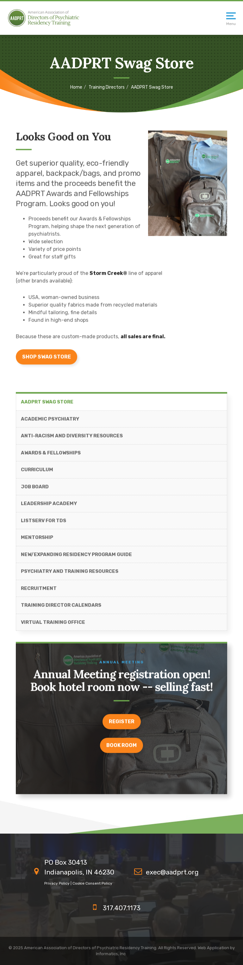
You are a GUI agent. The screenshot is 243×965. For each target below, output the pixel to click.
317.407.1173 (121, 908)
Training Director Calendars (61, 608)
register (121, 724)
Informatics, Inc (111, 953)
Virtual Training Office (53, 625)
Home (76, 87)
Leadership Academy (49, 506)
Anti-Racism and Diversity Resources (72, 438)
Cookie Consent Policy (92, 883)
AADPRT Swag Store (47, 404)
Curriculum (37, 472)
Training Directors (107, 87)
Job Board (35, 489)
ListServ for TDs (43, 523)
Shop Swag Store (46, 359)
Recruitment (39, 591)
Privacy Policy (57, 883)
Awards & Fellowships (51, 455)
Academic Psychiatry (50, 422)
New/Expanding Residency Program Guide (76, 557)
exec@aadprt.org (172, 872)
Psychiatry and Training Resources (69, 574)
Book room (121, 748)
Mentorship (37, 540)
